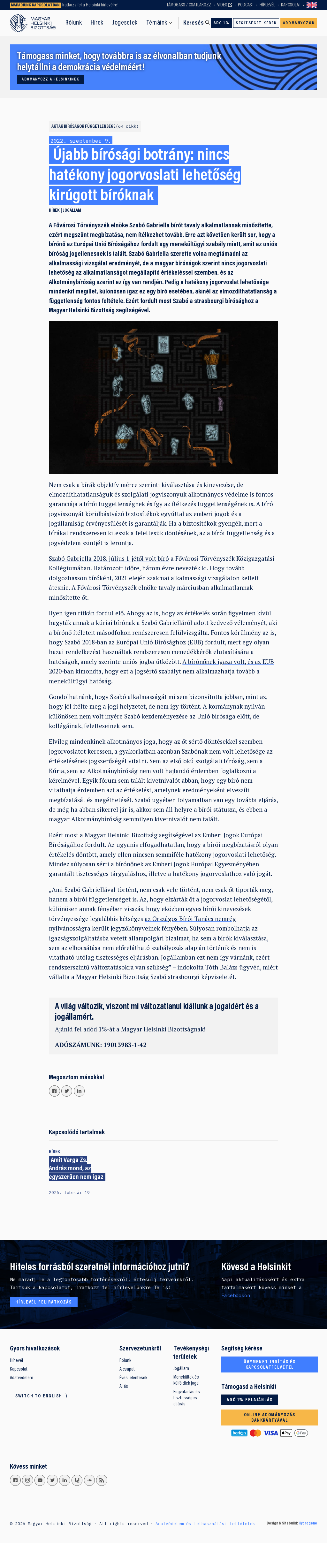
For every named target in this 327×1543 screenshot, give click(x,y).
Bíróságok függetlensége (101, 126)
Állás (123, 1386)
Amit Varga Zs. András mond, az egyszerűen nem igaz (76, 1169)
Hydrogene (308, 1523)
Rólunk (73, 23)
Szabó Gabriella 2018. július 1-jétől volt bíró (109, 558)
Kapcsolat (291, 5)
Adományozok (299, 23)
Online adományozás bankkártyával (269, 1418)
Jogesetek (125, 23)
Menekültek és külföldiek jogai (186, 1380)
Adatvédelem (21, 1377)
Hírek (97, 23)
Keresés (193, 23)
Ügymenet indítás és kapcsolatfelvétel (270, 1365)
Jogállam (72, 210)
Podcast (246, 5)
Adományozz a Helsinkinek (50, 79)
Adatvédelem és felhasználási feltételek (205, 1523)
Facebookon (235, 1295)
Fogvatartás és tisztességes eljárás (186, 1398)
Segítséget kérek (256, 23)
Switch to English (312, 5)
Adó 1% (222, 23)
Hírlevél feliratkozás (43, 1302)
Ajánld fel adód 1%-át (85, 1029)
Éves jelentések (133, 1377)
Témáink (157, 23)
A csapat (127, 1369)
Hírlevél (267, 5)
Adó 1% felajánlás (249, 1400)
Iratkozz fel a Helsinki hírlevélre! (90, 5)
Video (222, 5)
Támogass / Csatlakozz (188, 5)
